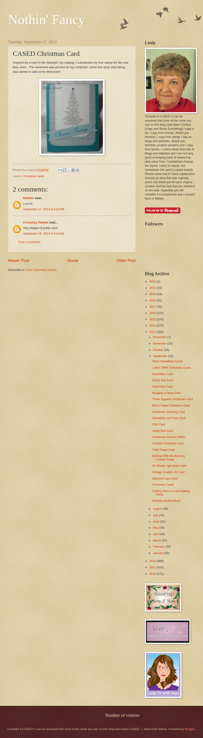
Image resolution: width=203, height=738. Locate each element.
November (160, 343)
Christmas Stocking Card (168, 412)
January (158, 553)
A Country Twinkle (36, 222)
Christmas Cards (163, 484)
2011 (153, 567)
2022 (153, 281)
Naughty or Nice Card (166, 393)
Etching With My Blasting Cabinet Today (168, 457)
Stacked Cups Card (165, 478)
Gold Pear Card (162, 386)
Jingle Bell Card (162, 430)
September (160, 356)
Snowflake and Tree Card (168, 418)
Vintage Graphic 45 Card (168, 472)
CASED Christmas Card (167, 443)
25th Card (158, 424)
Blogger (190, 729)
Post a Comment (29, 242)
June (156, 521)
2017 (153, 306)
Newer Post (18, 260)
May (156, 527)
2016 (153, 313)
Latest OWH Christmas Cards (171, 367)
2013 (153, 332)
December (160, 337)
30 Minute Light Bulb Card (169, 465)
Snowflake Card (162, 374)
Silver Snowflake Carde (167, 361)
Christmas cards (33, 176)
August (158, 508)
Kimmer (28, 198)
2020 (153, 288)
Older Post (126, 260)
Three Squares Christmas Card (172, 399)
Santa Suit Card (162, 380)
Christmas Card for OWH (168, 437)
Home (72, 260)
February (159, 546)
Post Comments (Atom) (41, 270)
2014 (153, 325)
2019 (153, 294)
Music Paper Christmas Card (171, 405)
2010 (153, 573)
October (158, 350)
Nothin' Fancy (46, 19)
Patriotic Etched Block (166, 500)
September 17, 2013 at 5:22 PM (43, 209)
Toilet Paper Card (163, 449)
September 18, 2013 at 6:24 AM (43, 233)
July (156, 515)
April (156, 534)
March (157, 540)
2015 (153, 319)
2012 (153, 561)
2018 (153, 300)
